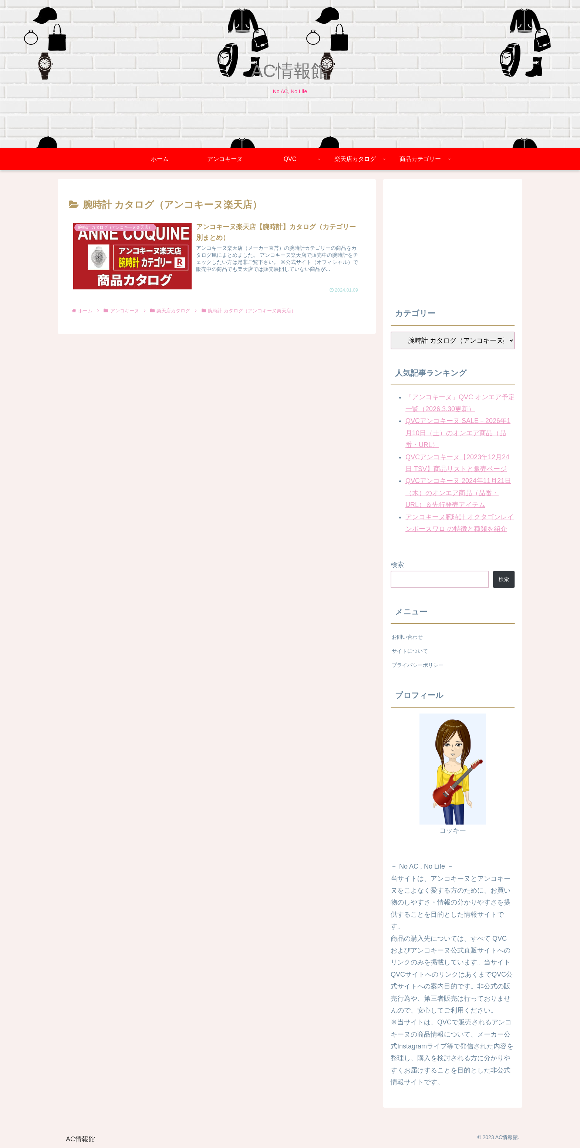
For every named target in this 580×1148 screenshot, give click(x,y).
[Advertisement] (453, 238)
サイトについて (410, 651)
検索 (397, 564)
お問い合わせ (407, 637)
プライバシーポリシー (418, 665)
